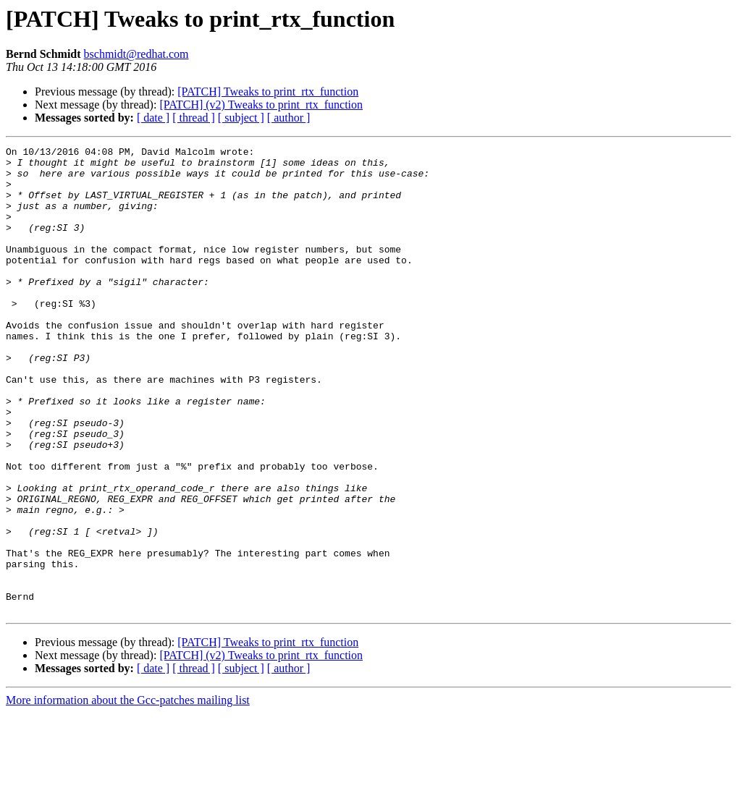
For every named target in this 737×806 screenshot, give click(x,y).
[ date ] (153, 117)
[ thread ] (193, 117)
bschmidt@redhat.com (136, 54)
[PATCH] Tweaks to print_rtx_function (267, 91)
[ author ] (289, 117)
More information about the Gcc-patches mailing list (128, 793)
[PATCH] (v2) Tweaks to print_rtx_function (261, 104)
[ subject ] (241, 117)
